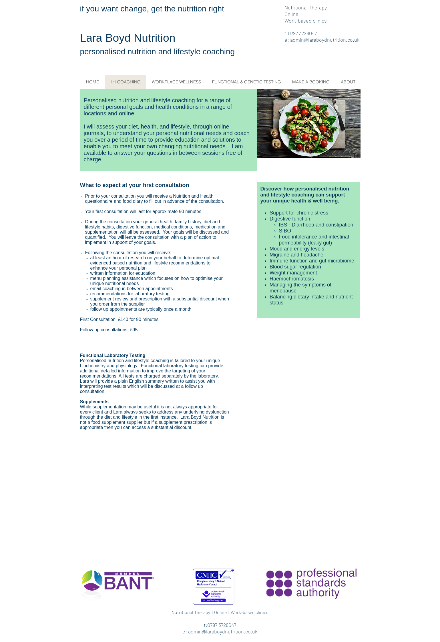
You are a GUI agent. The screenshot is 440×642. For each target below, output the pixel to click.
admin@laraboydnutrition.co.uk (325, 40)
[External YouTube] (220, 504)
